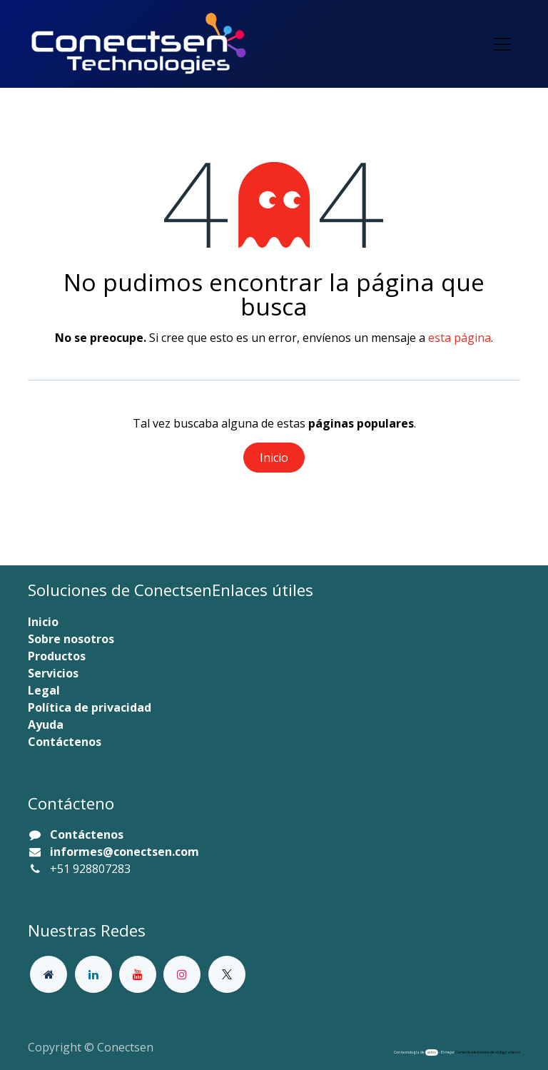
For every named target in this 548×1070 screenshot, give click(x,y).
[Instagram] (182, 974)
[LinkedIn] (93, 974)
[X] (226, 974)
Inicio (274, 457)
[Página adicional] (48, 974)
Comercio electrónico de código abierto (487, 1052)
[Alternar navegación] (502, 44)
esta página (459, 337)
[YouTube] (137, 974)
